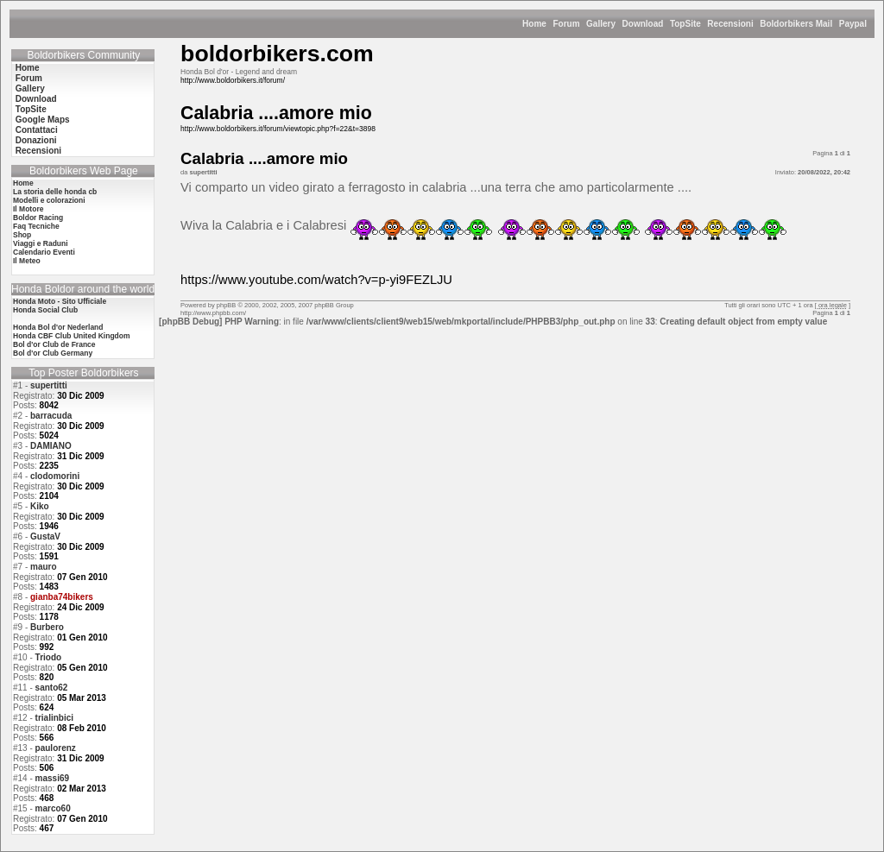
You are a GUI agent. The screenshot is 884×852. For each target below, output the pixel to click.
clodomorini (54, 476)
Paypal (853, 23)
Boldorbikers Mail (796, 23)
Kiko (39, 506)
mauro (43, 566)
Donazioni (36, 140)
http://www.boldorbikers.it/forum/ (232, 80)
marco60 (53, 808)
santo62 (51, 687)
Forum (565, 23)
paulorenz (55, 748)
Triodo (48, 657)
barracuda (51, 415)
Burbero (47, 627)
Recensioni (730, 23)
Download (643, 23)
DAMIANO (51, 446)
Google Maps (43, 119)
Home (534, 23)
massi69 (52, 778)
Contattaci (37, 130)
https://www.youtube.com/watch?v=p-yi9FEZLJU (316, 280)
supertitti (48, 385)
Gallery (601, 23)
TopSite (685, 23)
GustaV (45, 536)
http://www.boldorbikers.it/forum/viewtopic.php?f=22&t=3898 (278, 128)
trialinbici (54, 718)
